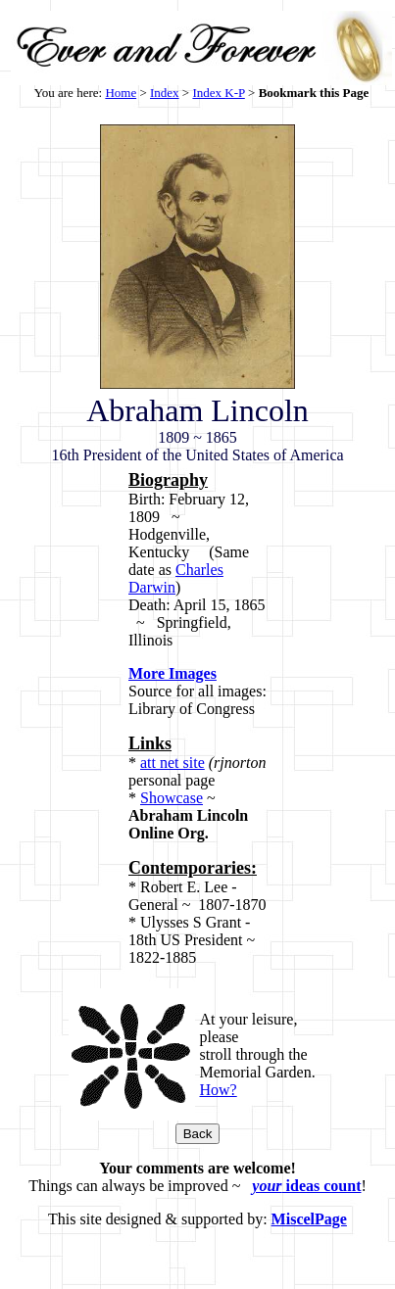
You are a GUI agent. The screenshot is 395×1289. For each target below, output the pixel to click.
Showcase (171, 797)
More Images (172, 673)
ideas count (306, 1185)
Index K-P (218, 92)
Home (120, 92)
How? (217, 1089)
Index (164, 92)
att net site (172, 762)
